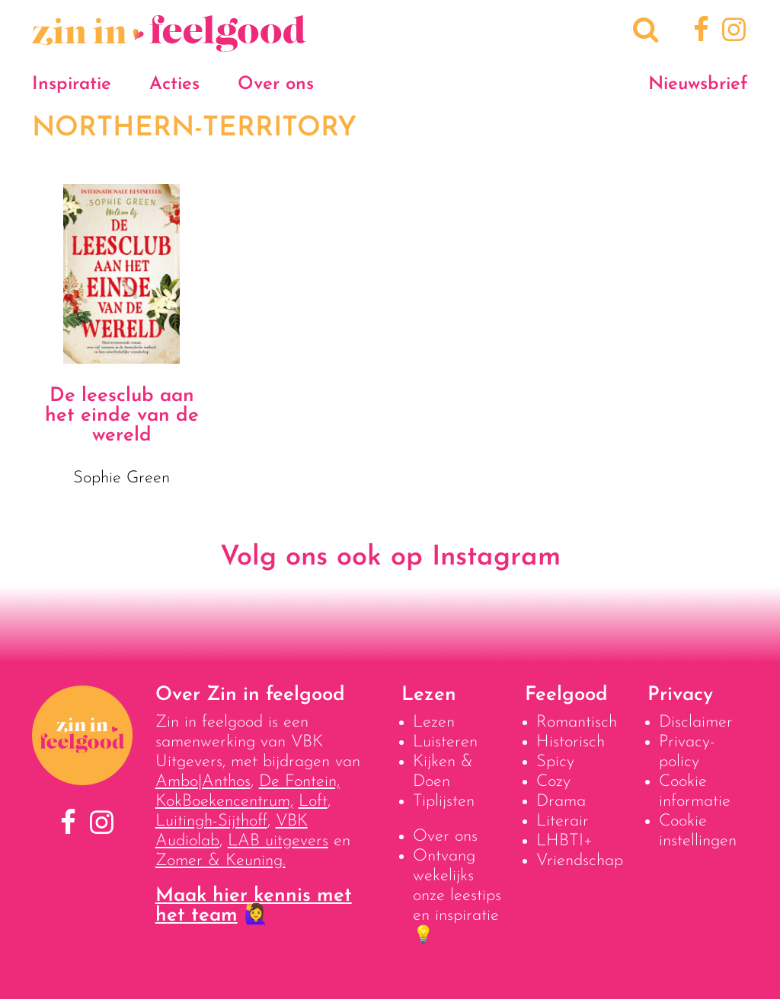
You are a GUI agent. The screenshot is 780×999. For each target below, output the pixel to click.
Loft (313, 801)
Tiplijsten (444, 801)
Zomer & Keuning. (220, 861)
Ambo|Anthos (203, 782)
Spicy (555, 762)
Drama (561, 801)
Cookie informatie (694, 791)
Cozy (553, 782)
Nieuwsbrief (698, 84)
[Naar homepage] (169, 43)
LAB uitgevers (278, 841)
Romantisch (576, 722)
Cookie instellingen (698, 831)
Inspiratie (71, 84)
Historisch (570, 742)
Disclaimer (696, 722)
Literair (562, 821)
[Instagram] (731, 32)
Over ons (276, 84)
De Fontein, (299, 782)
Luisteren (445, 742)
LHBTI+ (564, 841)
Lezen (434, 722)
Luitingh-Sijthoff (211, 821)
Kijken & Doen (443, 772)
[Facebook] (698, 32)
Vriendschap (579, 861)
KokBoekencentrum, (224, 801)
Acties (174, 84)
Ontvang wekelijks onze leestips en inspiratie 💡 (457, 896)
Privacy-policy (687, 752)
